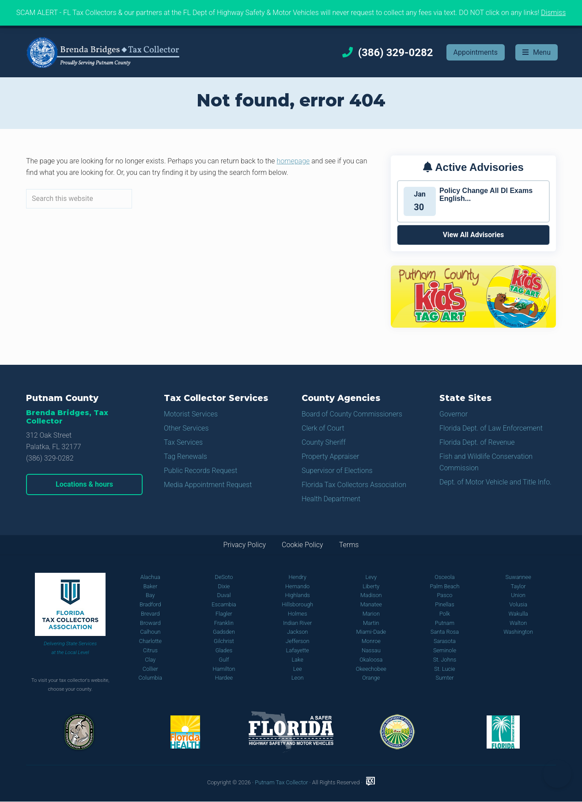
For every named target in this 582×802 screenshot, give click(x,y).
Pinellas (444, 604)
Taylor (518, 586)
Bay (150, 595)
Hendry (297, 577)
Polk (444, 613)
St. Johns (445, 659)
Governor (453, 414)
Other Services (186, 428)
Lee (297, 669)
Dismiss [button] (553, 12)
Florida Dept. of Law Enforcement (491, 428)
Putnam (444, 623)
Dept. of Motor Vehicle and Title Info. (495, 482)
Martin (371, 623)
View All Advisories (473, 235)
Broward (150, 623)
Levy (371, 577)
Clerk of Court (323, 428)
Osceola (444, 577)
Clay (150, 659)
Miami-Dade (371, 631)
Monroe (371, 641)
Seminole (444, 650)
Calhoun (150, 631)
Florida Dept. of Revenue (477, 442)
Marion (371, 613)
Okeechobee (371, 669)
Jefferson (298, 641)
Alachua (150, 577)
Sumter (444, 677)
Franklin (224, 623)
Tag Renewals (185, 456)
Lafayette (297, 650)
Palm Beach (444, 586)
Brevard (150, 613)
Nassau (371, 650)
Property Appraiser (330, 456)
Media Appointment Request (208, 484)
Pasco (444, 595)
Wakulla (518, 613)
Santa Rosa (445, 631)
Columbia (151, 677)
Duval (224, 595)
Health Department (331, 499)
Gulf (224, 659)
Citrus (150, 650)
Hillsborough (297, 604)
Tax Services (183, 442)
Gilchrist (224, 641)
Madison (371, 595)
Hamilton (223, 669)
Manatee (371, 604)
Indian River (297, 623)
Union (518, 595)
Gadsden (224, 631)
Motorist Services (191, 414)
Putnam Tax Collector (281, 782)
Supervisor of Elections (337, 470)
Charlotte (150, 641)
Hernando (297, 586)
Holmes (297, 613)
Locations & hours (84, 484)
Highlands (297, 595)
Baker (150, 586)
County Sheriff (324, 442)
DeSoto (224, 577)
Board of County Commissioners (352, 414)
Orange (371, 677)
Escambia (224, 604)
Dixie (224, 586)
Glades (224, 650)
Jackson (297, 631)
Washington (518, 631)
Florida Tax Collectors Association (354, 484)
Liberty (371, 586)
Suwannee (518, 577)
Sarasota (445, 641)
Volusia (518, 604)
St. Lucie (444, 669)
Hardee (224, 677)
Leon (297, 677)
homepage (293, 161)
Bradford (150, 604)
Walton (518, 623)
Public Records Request (200, 470)
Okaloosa (370, 659)
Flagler (223, 613)
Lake (297, 659)
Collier (150, 669)
